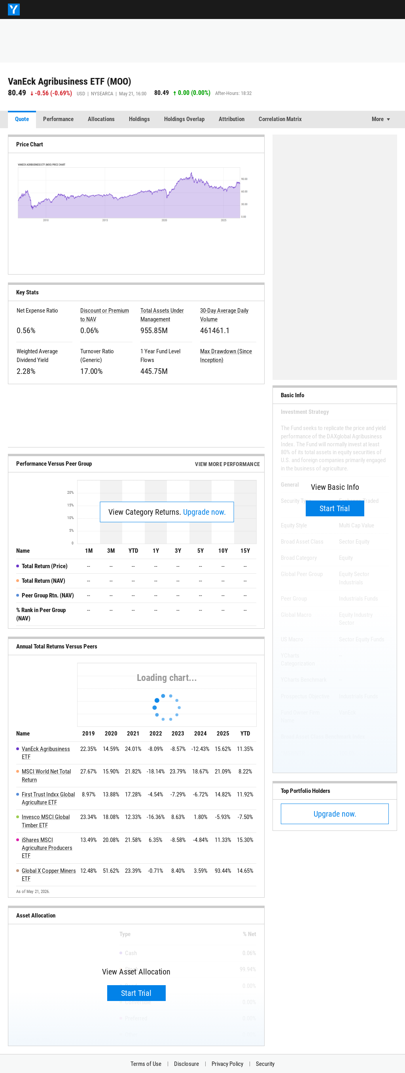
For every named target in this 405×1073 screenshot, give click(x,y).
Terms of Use (146, 1063)
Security (265, 1063)
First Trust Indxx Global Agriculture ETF (48, 798)
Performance (58, 119)
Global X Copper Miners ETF (49, 874)
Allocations (101, 119)
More (378, 119)
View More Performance (227, 464)
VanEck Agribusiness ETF (46, 752)
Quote (22, 119)
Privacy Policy (227, 1063)
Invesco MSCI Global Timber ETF (46, 820)
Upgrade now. (204, 512)
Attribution (231, 119)
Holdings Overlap (184, 119)
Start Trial (136, 993)
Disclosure (186, 1063)
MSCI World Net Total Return (46, 775)
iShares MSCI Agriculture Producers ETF (47, 848)
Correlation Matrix (280, 119)
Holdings (139, 119)
